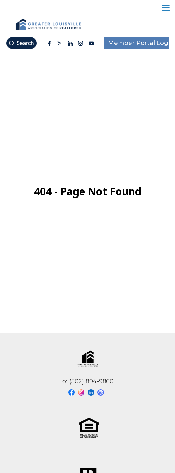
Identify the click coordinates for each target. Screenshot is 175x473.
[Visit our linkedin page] (92, 392)
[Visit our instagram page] (83, 392)
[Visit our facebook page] (73, 392)
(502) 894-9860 (91, 381)
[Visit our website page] (102, 392)
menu (166, 8)
